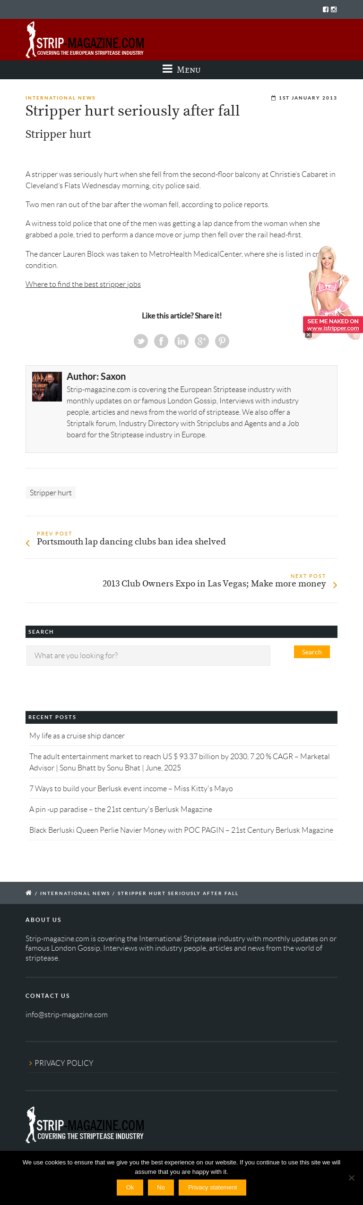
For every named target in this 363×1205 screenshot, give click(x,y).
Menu (182, 69)
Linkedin (181, 341)
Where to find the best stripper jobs (83, 284)
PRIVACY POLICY (64, 1063)
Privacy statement (212, 1187)
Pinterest (222, 341)
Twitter (141, 341)
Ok (130, 1187)
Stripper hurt (51, 492)
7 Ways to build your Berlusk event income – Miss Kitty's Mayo (131, 789)
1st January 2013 (308, 97)
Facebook (161, 341)
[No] (351, 1177)
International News (60, 97)
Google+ (202, 341)
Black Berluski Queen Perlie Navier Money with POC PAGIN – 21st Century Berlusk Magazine (181, 830)
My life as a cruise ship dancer (77, 736)
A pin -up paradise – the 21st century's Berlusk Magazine (120, 809)
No (161, 1187)
